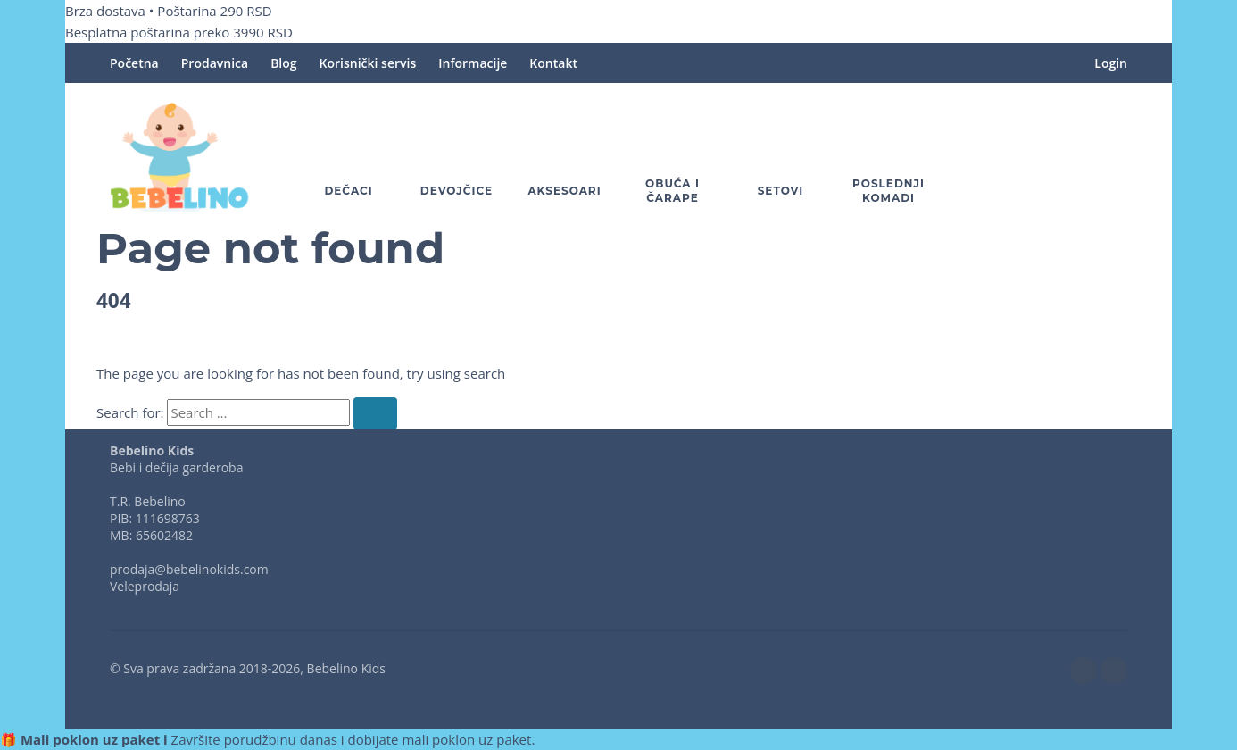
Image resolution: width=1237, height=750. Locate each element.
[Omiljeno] (1013, 157)
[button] (1065, 157)
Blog (283, 62)
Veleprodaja (144, 586)
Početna (134, 62)
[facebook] (1083, 670)
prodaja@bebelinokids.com (189, 569)
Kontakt (553, 62)
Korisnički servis (368, 62)
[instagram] (1113, 670)
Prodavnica (214, 62)
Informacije (472, 62)
